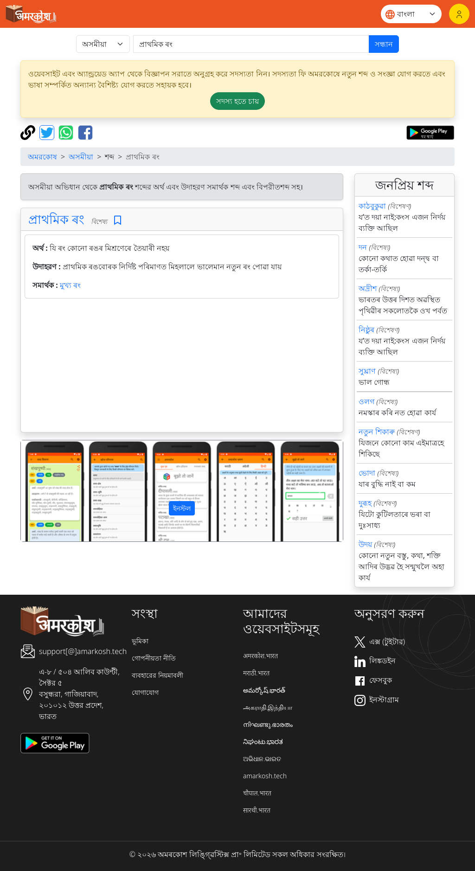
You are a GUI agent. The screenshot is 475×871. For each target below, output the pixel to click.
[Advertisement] (182, 367)
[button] (45, 490)
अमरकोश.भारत (260, 655)
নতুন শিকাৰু (377, 431)
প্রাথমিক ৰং (56, 219)
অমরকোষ (42, 157)
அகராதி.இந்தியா (267, 707)
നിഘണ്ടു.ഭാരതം (268, 724)
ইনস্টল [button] (182, 508)
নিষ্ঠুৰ (366, 329)
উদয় (365, 544)
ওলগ (366, 401)
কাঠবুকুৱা (372, 206)
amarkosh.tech (265, 775)
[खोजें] (251, 44)
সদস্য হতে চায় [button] (237, 101)
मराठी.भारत (256, 672)
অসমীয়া (81, 157)
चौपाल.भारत (257, 792)
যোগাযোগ (145, 692)
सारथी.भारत (256, 810)
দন (363, 247)
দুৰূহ (365, 503)
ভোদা (367, 473)
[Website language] (411, 14)
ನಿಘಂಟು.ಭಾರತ (263, 741)
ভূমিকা (140, 640)
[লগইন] (459, 14)
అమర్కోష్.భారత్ (264, 690)
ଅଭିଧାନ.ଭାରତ (262, 758)
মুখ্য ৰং (70, 285)
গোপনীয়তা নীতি (154, 658)
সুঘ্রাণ (367, 371)
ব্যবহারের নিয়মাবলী (157, 675)
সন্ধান (384, 44)
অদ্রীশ (368, 288)
